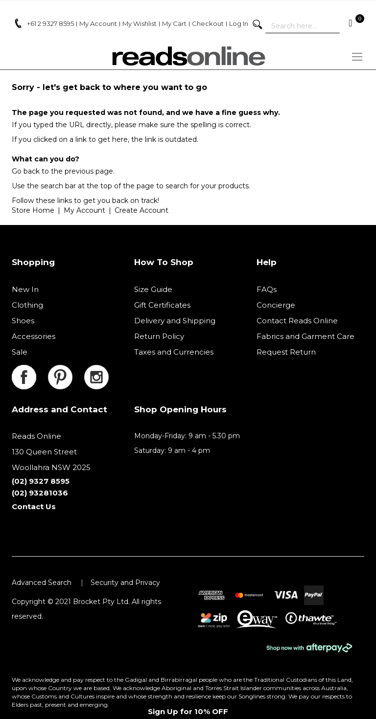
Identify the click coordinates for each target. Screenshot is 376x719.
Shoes (23, 320)
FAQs (267, 289)
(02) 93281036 (40, 492)
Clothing (27, 305)
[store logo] (188, 56)
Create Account (141, 210)
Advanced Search (41, 582)
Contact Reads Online (297, 320)
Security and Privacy (125, 582)
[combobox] (302, 26)
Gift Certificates (162, 305)
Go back (26, 171)
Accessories (33, 336)
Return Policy (159, 336)
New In (25, 289)
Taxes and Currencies (173, 352)
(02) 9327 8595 (41, 481)
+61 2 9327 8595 (50, 23)
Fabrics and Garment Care (305, 336)
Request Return (286, 352)
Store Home (33, 210)
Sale (19, 352)
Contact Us (34, 506)
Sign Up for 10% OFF (188, 711)
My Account (84, 210)
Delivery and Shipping (174, 320)
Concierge (276, 305)
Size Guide (153, 289)
